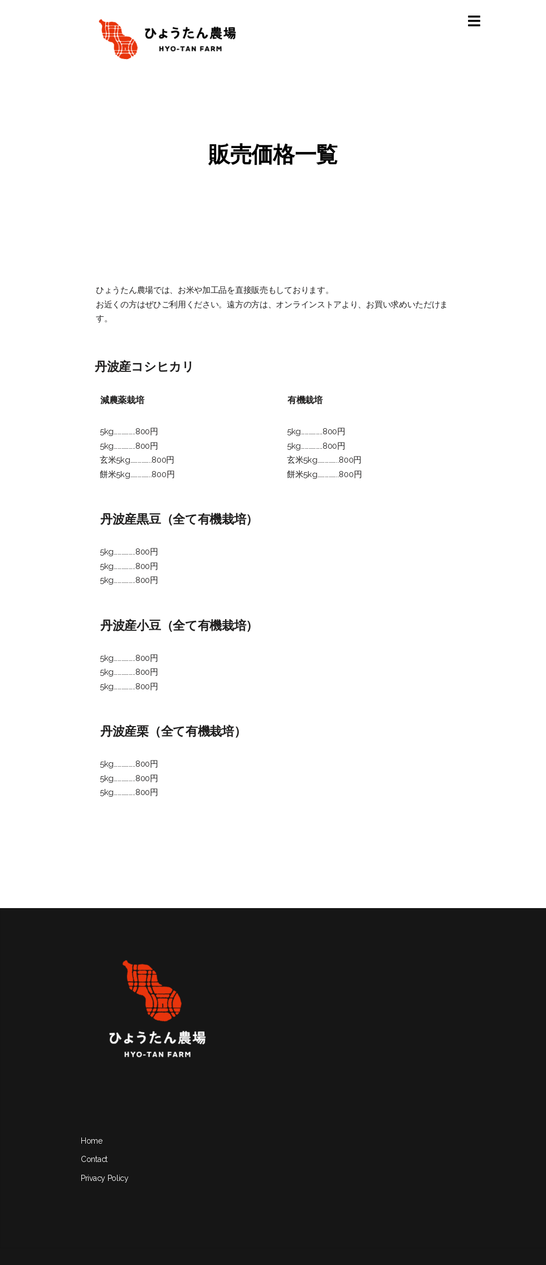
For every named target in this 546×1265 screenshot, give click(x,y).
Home (92, 1140)
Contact (94, 1159)
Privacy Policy (105, 1178)
